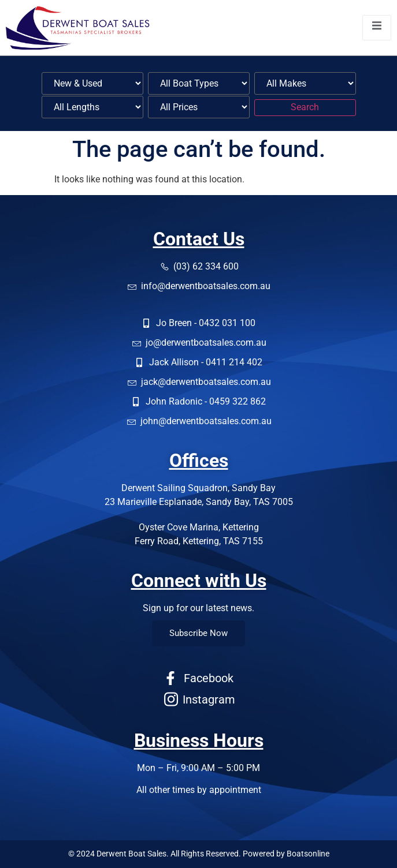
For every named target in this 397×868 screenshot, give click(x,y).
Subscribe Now (198, 633)
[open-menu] (376, 27)
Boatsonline (308, 853)
